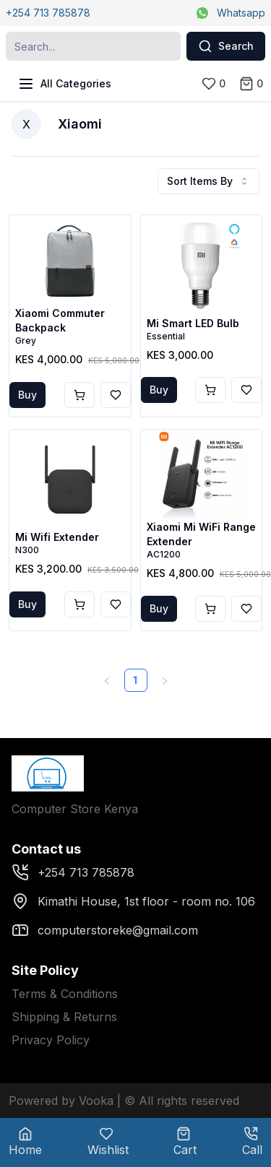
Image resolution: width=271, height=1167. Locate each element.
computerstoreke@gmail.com (105, 930)
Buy (27, 395)
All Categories (64, 83)
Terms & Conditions (65, 993)
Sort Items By (208, 181)
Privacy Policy (51, 1040)
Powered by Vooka (61, 1100)
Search (226, 46)
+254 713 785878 (48, 12)
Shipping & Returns (64, 1017)
